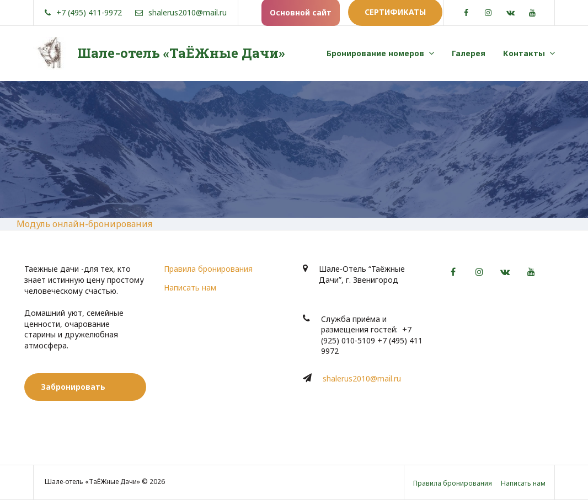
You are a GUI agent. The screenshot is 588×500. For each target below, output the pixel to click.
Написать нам (190, 287)
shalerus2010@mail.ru (362, 378)
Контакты (524, 53)
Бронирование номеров (375, 53)
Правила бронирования (208, 269)
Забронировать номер (73, 391)
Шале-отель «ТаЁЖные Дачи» (181, 53)
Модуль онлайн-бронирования (84, 224)
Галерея (468, 53)
